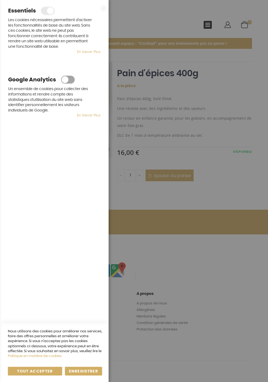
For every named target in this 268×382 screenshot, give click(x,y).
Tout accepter (35, 371)
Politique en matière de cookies (35, 356)
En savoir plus (88, 51)
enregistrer (83, 371)
